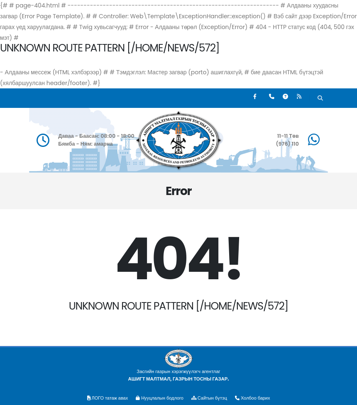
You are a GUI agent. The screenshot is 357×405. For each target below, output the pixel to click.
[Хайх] (320, 99)
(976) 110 (287, 143)
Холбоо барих (255, 398)
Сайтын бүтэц (210, 398)
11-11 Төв (288, 135)
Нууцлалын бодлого (158, 398)
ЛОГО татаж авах (105, 398)
